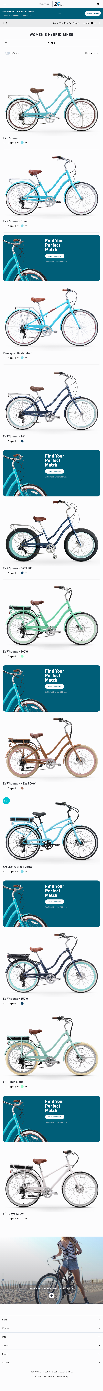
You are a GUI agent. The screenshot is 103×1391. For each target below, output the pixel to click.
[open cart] (98, 4)
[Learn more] (51, 1295)
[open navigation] (4, 4)
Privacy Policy (62, 1376)
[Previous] (3, 23)
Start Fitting (93, 13)
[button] (91, 53)
